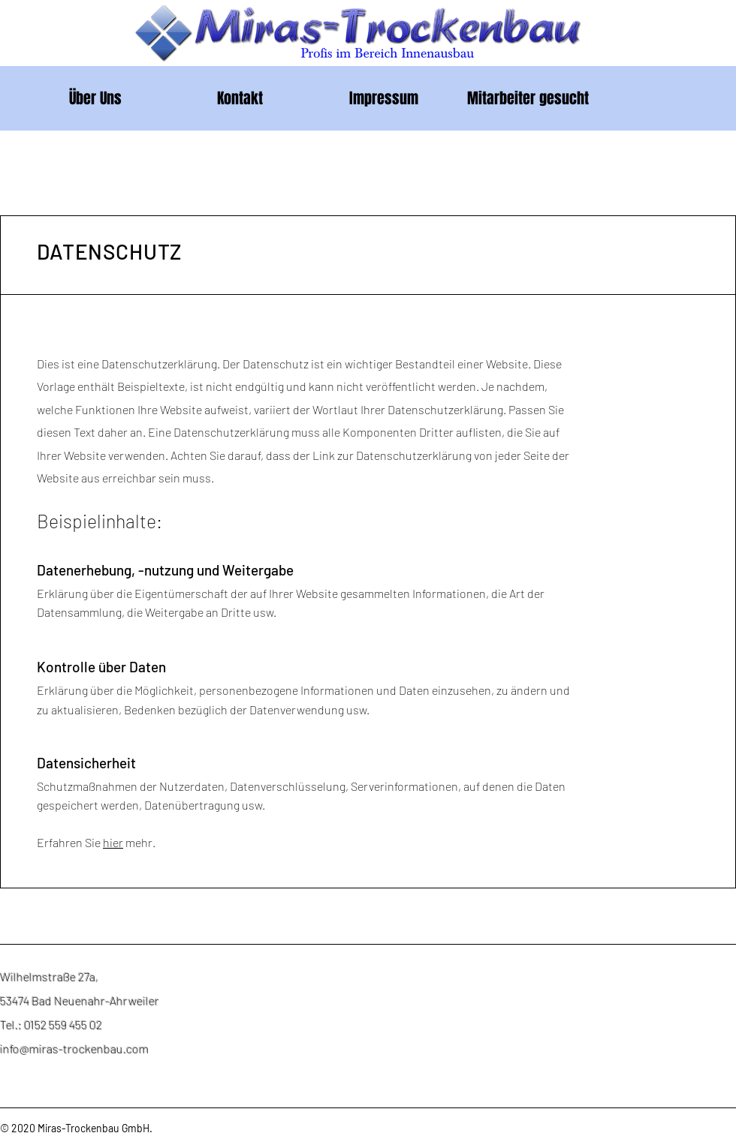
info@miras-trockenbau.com (74, 1048)
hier (113, 842)
